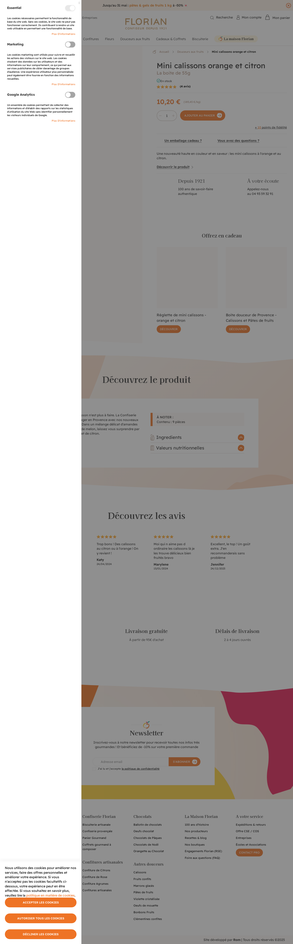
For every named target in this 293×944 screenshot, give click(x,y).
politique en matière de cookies (50, 895)
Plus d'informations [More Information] (63, 33)
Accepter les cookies (41, 902)
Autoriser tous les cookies (40, 918)
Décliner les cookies (41, 934)
